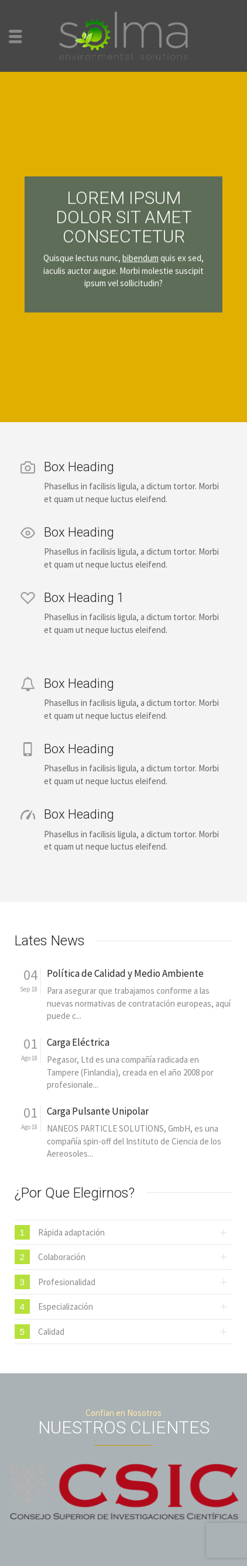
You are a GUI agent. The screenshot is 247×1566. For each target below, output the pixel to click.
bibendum (140, 248)
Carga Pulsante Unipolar (98, 1111)
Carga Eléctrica (78, 1042)
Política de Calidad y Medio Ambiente (125, 973)
